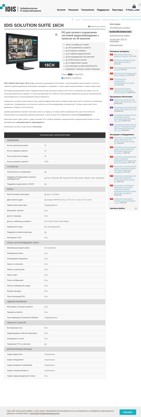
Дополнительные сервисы (120, 35)
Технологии (87, 9)
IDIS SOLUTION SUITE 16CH (131, 19)
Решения (73, 9)
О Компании (133, 9)
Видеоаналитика (116, 45)
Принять (128, 412)
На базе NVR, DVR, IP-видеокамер (118, 40)
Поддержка (103, 9)
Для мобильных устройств (120, 28)
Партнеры (117, 9)
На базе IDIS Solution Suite (110, 19)
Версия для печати (98, 26)
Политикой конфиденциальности (44, 413)
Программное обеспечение (91, 19)
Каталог (61, 9)
